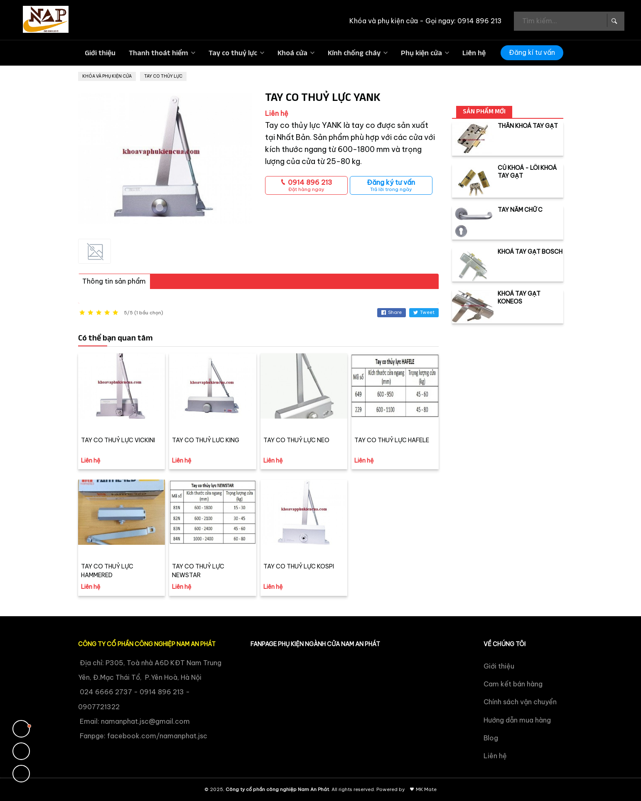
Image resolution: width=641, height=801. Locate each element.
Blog (491, 738)
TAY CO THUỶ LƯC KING (205, 440)
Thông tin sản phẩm (114, 281)
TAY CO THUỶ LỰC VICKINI (118, 440)
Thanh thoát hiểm (158, 53)
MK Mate (426, 789)
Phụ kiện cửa (421, 53)
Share (391, 312)
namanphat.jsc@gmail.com (145, 721)
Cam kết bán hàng (513, 684)
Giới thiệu (100, 53)
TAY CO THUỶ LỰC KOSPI (298, 566)
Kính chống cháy (354, 53)
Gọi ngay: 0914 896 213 (463, 21)
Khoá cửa (292, 53)
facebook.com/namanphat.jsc (157, 736)
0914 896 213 (306, 185)
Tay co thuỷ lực (233, 53)
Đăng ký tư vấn (391, 185)
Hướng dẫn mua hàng (517, 720)
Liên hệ (474, 53)
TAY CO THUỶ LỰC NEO (296, 440)
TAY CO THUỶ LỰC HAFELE (391, 440)
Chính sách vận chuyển (520, 702)
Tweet (424, 312)
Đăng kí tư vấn (532, 52)
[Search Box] (613, 20)
